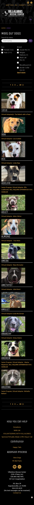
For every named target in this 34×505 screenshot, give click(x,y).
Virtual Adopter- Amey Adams (11, 338)
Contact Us (17, 493)
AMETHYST (7, 285)
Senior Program (6, 187)
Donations (17, 427)
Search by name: (7, 37)
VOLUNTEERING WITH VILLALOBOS (17, 433)
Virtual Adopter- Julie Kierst (10, 289)
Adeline (5, 183)
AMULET (5, 309)
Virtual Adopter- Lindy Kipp (10, 163)
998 (3, 134)
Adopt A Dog (10, 5)
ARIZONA (6, 387)
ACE (3, 158)
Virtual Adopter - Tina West (10, 240)
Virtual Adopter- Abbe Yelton (11, 216)
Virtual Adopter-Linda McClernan (12, 313)
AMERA (5, 260)
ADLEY (4, 212)
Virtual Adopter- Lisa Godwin (11, 138)
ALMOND (5, 236)
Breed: (19, 47)
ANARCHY (6, 333)
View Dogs (17, 457)
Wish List (17, 430)
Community (22, 5)
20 (20, 85)
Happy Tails (17, 447)
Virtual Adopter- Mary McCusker (12, 265)
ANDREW (5, 358)
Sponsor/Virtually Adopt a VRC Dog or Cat (17, 437)
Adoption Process (17, 452)
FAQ (16, 5)
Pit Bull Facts (17, 461)
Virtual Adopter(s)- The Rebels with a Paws (16, 114)
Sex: (2, 47)
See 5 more (21, 73)
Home (3, 28)
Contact (29, 5)
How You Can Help (17, 421)
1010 (4, 110)
